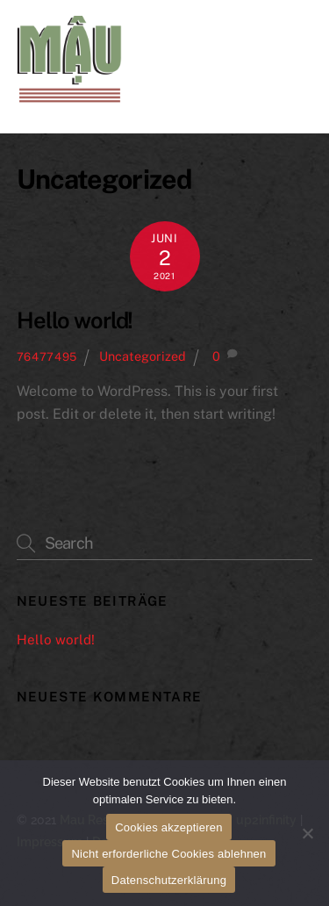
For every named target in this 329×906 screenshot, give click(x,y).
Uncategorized (142, 356)
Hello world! (75, 320)
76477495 (47, 356)
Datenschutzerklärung (168, 880)
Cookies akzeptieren (169, 827)
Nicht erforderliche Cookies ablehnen (168, 853)
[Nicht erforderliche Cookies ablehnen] (307, 833)
